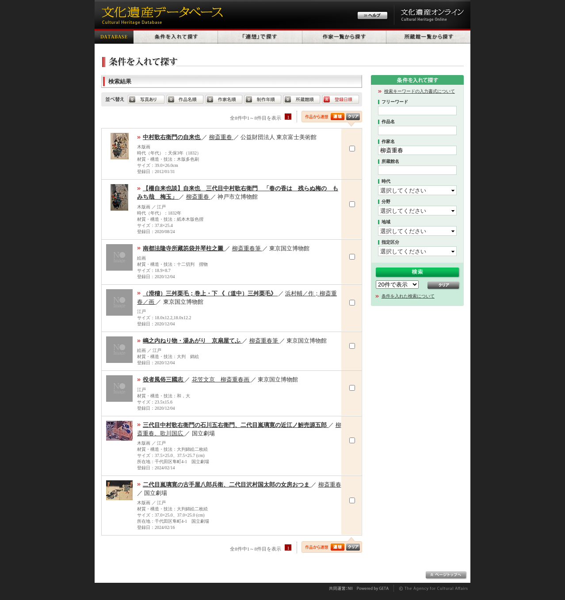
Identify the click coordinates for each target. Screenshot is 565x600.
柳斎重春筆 (247, 248)
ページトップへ (446, 575)
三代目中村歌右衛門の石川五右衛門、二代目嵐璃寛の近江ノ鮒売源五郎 (235, 425)
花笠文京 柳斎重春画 (221, 379)
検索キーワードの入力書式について (419, 91)
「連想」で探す (260, 36)
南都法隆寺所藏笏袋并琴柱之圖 (184, 248)
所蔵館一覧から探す (428, 36)
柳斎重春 (221, 137)
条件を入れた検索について (408, 296)
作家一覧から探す (344, 36)
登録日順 (340, 99)
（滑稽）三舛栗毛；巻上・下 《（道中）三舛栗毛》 (210, 293)
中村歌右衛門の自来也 (172, 137)
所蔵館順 (301, 99)
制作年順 (262, 99)
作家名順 (224, 99)
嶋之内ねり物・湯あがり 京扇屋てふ (192, 340)
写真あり (146, 99)
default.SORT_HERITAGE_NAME (185, 99)
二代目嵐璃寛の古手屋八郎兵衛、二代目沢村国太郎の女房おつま (227, 484)
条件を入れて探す (176, 36)
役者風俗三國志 (163, 379)
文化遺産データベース (161, 14)
